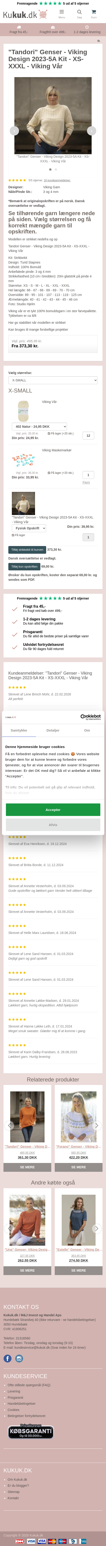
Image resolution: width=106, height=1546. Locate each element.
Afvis (53, 825)
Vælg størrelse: (20, 373)
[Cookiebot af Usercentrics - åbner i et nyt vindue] (80, 717)
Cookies (13, 1410)
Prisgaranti (15, 1397)
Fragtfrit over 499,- (53, 32)
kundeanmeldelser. (57, 180)
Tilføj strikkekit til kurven (27, 549)
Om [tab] (87, 730)
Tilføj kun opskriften (24, 566)
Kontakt (13, 1498)
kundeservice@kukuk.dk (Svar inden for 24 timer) (50, 1347)
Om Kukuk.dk (17, 1479)
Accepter (52, 809)
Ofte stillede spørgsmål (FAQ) (29, 1385)
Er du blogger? (18, 1485)
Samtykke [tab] (19, 730)
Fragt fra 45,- (19, 32)
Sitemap (13, 1492)
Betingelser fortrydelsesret (26, 1416)
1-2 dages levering (87, 32)
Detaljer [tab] (53, 730)
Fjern (86, 482)
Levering (14, 1391)
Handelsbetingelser (21, 1403)
